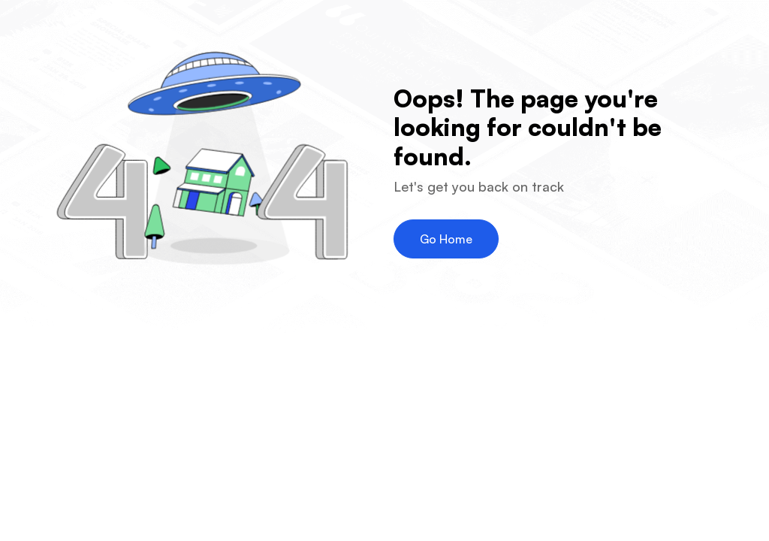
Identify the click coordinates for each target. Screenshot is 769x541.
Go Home (446, 238)
